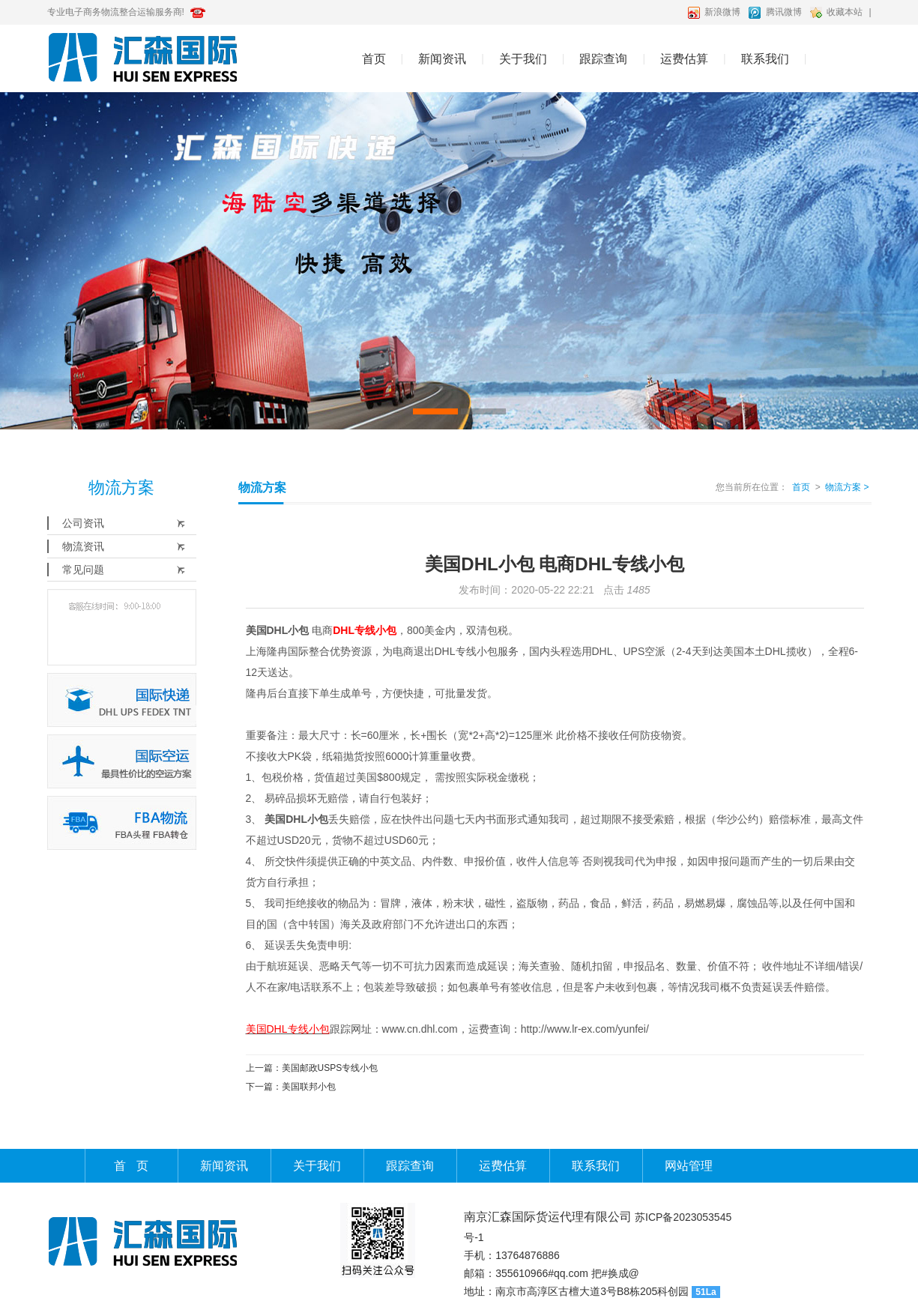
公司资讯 (83, 523)
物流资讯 (83, 546)
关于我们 (523, 58)
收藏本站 (845, 12)
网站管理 (689, 1165)
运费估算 (684, 58)
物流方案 (847, 487)
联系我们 (765, 58)
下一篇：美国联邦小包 (291, 1086)
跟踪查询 (603, 58)
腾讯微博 (784, 12)
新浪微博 (722, 12)
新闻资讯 (442, 58)
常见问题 (83, 570)
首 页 (131, 1165)
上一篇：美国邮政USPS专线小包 (312, 1068)
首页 (374, 58)
